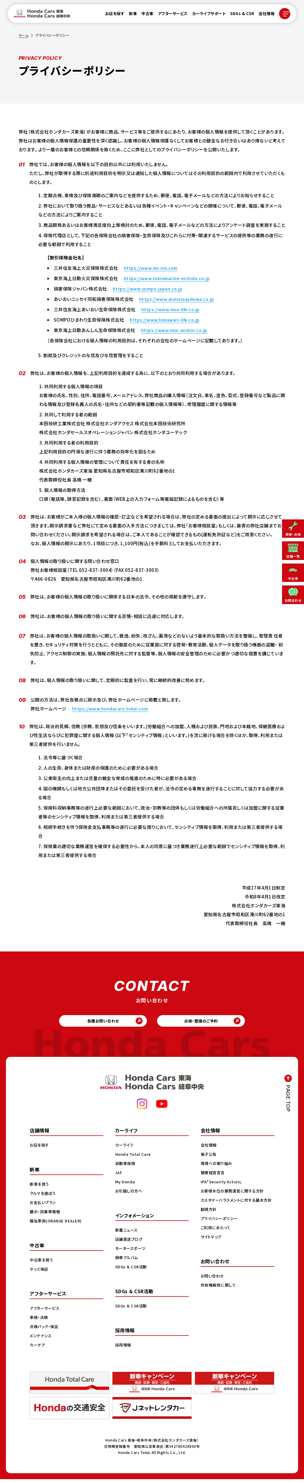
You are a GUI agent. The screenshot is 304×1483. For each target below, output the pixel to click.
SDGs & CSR (239, 15)
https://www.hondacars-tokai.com (112, 708)
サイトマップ (212, 1247)
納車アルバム (127, 1261)
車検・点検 (39, 1321)
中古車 (144, 15)
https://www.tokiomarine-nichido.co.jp (168, 278)
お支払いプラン (44, 1206)
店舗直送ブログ (130, 1243)
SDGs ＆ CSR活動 (132, 1270)
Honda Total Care (134, 1158)
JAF (119, 1176)
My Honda (125, 1185)
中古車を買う (42, 1264)
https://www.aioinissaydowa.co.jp (178, 299)
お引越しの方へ (129, 1195)
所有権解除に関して (219, 1295)
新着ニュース (127, 1234)
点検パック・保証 (45, 1330)
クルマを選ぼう (44, 1197)
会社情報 (263, 15)
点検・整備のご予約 (205, 1023)
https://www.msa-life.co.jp (171, 309)
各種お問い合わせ (98, 1023)
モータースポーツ (131, 1252)
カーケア (38, 1349)
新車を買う (40, 1188)
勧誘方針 (209, 1219)
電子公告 (209, 1158)
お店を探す (111, 15)
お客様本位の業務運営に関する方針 (234, 1195)
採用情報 (123, 1349)
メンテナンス (41, 1339)
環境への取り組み (217, 1167)
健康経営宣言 (214, 1176)
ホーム (24, 35)
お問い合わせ (213, 1286)
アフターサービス (169, 15)
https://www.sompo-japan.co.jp (149, 288)
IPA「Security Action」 (223, 1185)
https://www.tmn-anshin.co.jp (175, 330)
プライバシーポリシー (220, 1228)
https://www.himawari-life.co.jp (166, 320)
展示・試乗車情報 (46, 1215)
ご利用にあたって (216, 1237)
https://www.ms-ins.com (152, 268)
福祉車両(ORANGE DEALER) (57, 1224)
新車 (129, 15)
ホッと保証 (40, 1273)
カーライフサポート (205, 15)
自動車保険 (126, 1167)
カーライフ (125, 1149)
